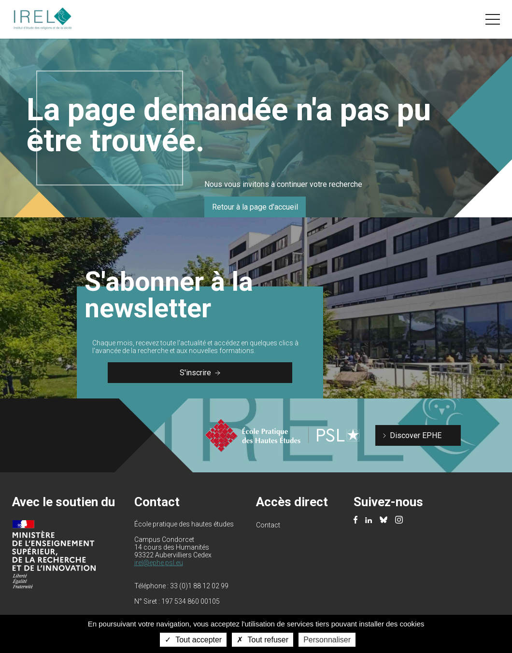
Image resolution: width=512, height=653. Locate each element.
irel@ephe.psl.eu (158, 563)
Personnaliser (327, 640)
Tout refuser (262, 640)
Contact (268, 525)
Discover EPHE (415, 435)
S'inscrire (200, 372)
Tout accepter (193, 640)
